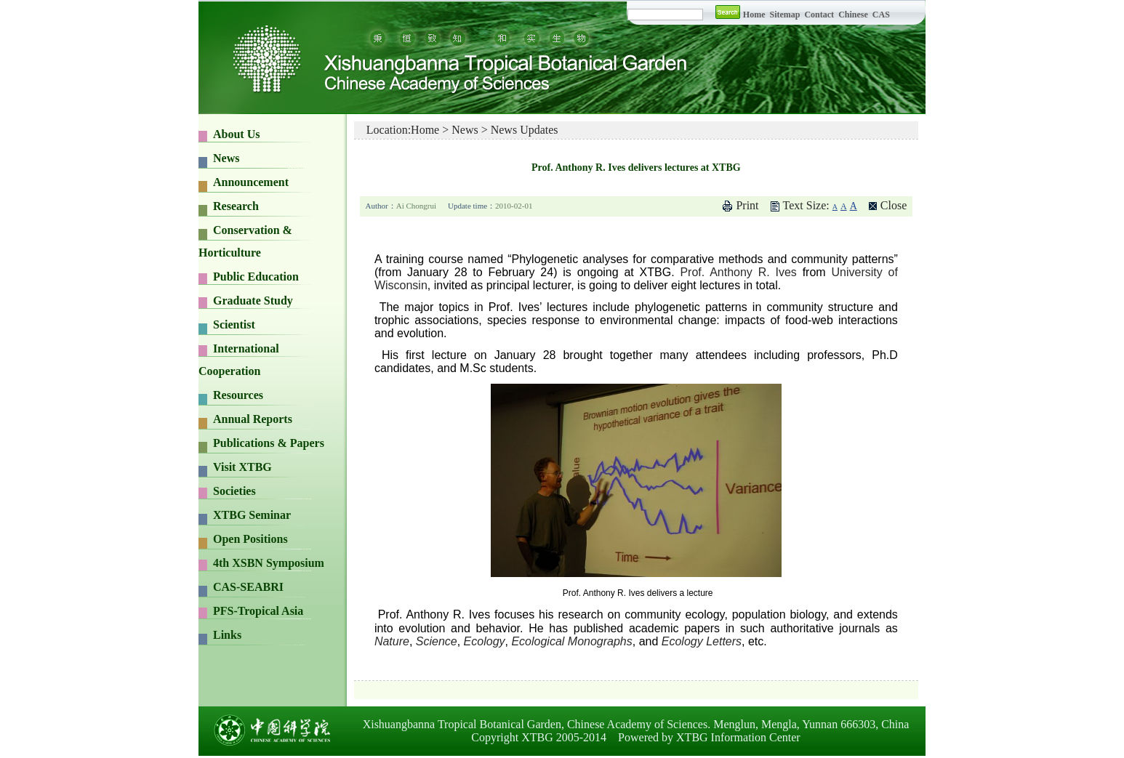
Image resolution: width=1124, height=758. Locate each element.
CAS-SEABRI (248, 587)
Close (893, 205)
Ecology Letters (702, 641)
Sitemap (785, 14)
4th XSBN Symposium (268, 563)
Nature (391, 641)
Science (436, 641)
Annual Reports (252, 419)
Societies (234, 491)
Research (236, 206)
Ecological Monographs (571, 641)
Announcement (251, 182)
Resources (238, 395)
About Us (236, 134)
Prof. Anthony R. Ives (738, 272)
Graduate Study (253, 300)
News (226, 158)
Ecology (484, 641)
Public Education (256, 276)
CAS (881, 14)
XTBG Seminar (252, 515)
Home (754, 14)
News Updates (524, 130)
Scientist (234, 324)
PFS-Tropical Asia (258, 611)
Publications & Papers (268, 443)
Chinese (853, 14)
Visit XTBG (242, 467)
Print (747, 205)
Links (227, 635)
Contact (819, 14)
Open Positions (250, 539)
